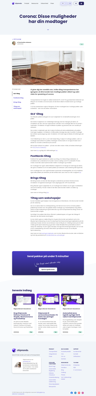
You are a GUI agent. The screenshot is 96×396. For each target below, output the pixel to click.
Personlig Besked (54, 384)
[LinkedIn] (75, 393)
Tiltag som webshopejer (18, 107)
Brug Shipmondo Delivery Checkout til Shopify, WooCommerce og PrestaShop (23, 316)
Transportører (53, 351)
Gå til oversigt (16, 39)
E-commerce (77, 370)
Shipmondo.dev (66, 365)
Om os (63, 356)
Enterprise (76, 365)
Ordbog (63, 372)
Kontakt (75, 354)
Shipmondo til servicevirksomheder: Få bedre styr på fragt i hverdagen (48, 316)
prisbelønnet (26, 361)
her (38, 150)
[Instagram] (82, 393)
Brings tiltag (17, 102)
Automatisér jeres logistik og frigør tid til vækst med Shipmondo (72, 315)
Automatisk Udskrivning (52, 381)
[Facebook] (71, 393)
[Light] (70, 3)
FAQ (62, 354)
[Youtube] (79, 393)
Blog (62, 370)
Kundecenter (77, 351)
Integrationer (53, 354)
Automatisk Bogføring (52, 370)
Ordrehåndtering (54, 377)
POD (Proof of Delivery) (39, 147)
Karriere (63, 359)
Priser (52, 3)
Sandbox (63, 367)
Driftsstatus (76, 356)
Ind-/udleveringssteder (66, 378)
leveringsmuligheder (47, 233)
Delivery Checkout (52, 374)
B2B (74, 367)
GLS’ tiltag (17, 93)
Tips (82, 44)
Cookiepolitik (20, 394)
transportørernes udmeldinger (55, 235)
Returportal (52, 386)
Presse (63, 375)
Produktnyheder (66, 351)
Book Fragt (52, 366)
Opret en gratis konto (48, 269)
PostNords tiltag (18, 98)
